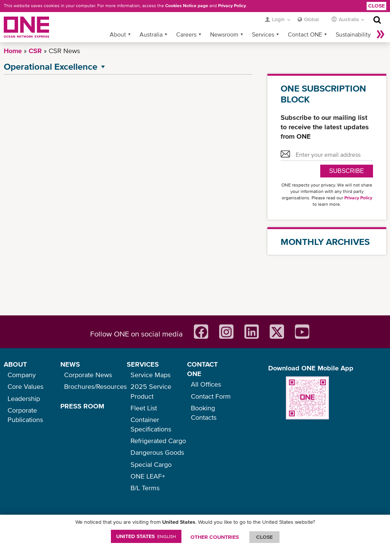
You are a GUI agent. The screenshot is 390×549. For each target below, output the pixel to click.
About (118, 34)
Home (13, 51)
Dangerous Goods (157, 452)
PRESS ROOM (82, 406)
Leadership (24, 398)
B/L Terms (145, 488)
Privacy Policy (232, 5)
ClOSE (264, 537)
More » (380, 34)
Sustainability (353, 34)
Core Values (25, 386)
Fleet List (144, 408)
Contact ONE (305, 34)
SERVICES (143, 364)
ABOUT (15, 364)
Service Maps (150, 375)
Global (311, 19)
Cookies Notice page (186, 5)
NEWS (70, 364)
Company (22, 375)
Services (263, 34)
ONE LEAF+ (148, 476)
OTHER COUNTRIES (214, 537)
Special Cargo (151, 464)
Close (376, 6)
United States (146, 536)
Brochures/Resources (95, 386)
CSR (35, 51)
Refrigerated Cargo (158, 441)
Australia (151, 34)
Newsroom (224, 34)
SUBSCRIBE (346, 171)
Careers (186, 34)
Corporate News (88, 375)
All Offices (206, 384)
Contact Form (211, 396)
